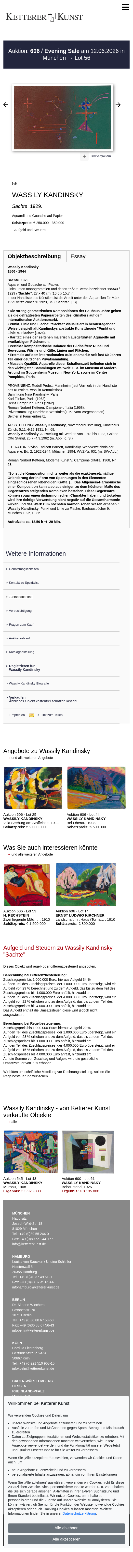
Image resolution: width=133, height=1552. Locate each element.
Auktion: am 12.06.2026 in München (66, 54)
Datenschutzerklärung (79, 1513)
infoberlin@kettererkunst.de (33, 1330)
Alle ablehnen (67, 1528)
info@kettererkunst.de (29, 1244)
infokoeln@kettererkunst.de (33, 1368)
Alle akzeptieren (66, 1539)
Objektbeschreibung (34, 256)
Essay (77, 256)
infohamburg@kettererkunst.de (35, 1287)
